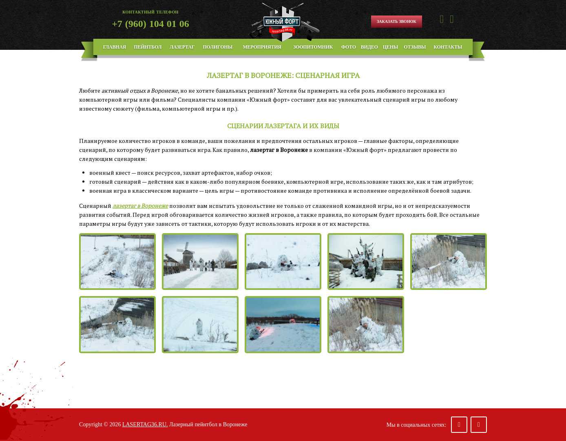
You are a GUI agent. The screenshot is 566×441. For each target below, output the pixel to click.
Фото (348, 47)
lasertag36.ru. (145, 424)
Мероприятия (262, 47)
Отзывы (415, 47)
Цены (390, 47)
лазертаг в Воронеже (140, 205)
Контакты (447, 47)
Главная (114, 47)
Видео (369, 47)
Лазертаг (182, 47)
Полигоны (217, 47)
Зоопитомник (313, 47)
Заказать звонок (396, 21)
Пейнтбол (147, 47)
